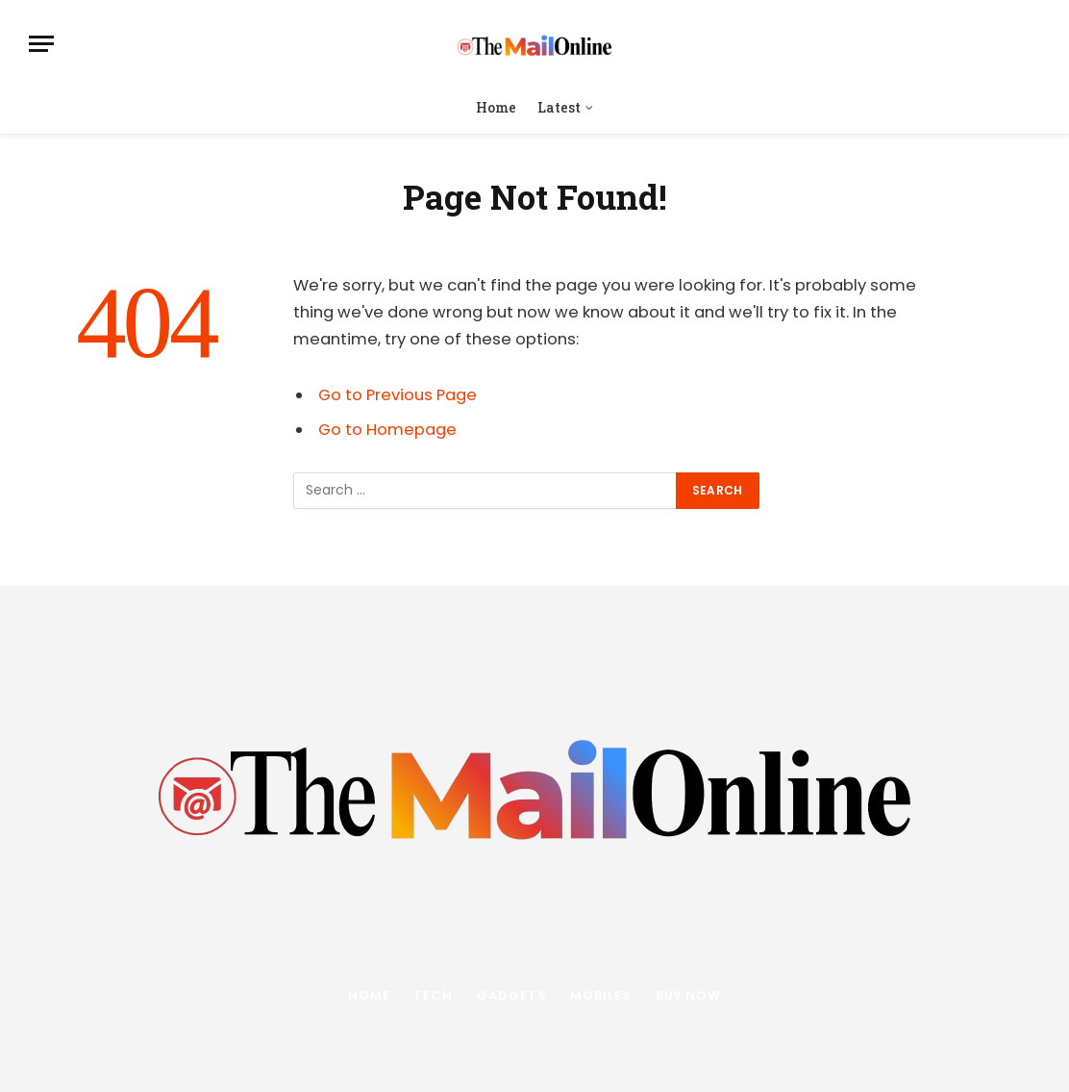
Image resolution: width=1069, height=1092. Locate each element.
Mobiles (600, 995)
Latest (559, 107)
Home (496, 107)
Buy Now (688, 995)
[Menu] (41, 43)
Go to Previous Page (397, 395)
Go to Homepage (387, 430)
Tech (433, 995)
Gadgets (511, 995)
